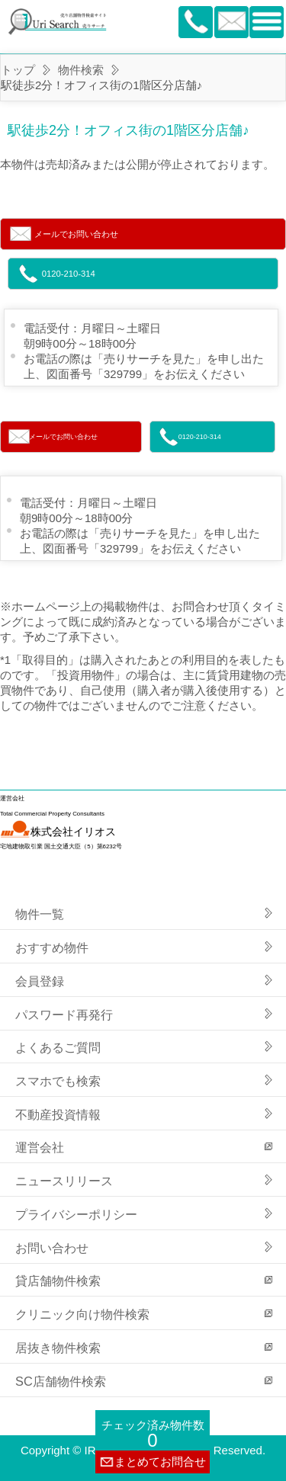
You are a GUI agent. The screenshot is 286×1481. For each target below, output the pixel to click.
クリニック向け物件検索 (82, 1314)
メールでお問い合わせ (76, 234)
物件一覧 (39, 914)
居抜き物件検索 (58, 1347)
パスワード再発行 (64, 1014)
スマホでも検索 (58, 1081)
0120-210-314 (68, 273)
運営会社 (39, 1147)
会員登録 (39, 981)
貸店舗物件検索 (58, 1280)
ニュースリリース (64, 1181)
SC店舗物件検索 (60, 1381)
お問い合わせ (51, 1248)
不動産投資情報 (58, 1114)
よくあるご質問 (58, 1047)
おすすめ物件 (51, 947)
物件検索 (81, 69)
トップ (18, 69)
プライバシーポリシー (76, 1214)
